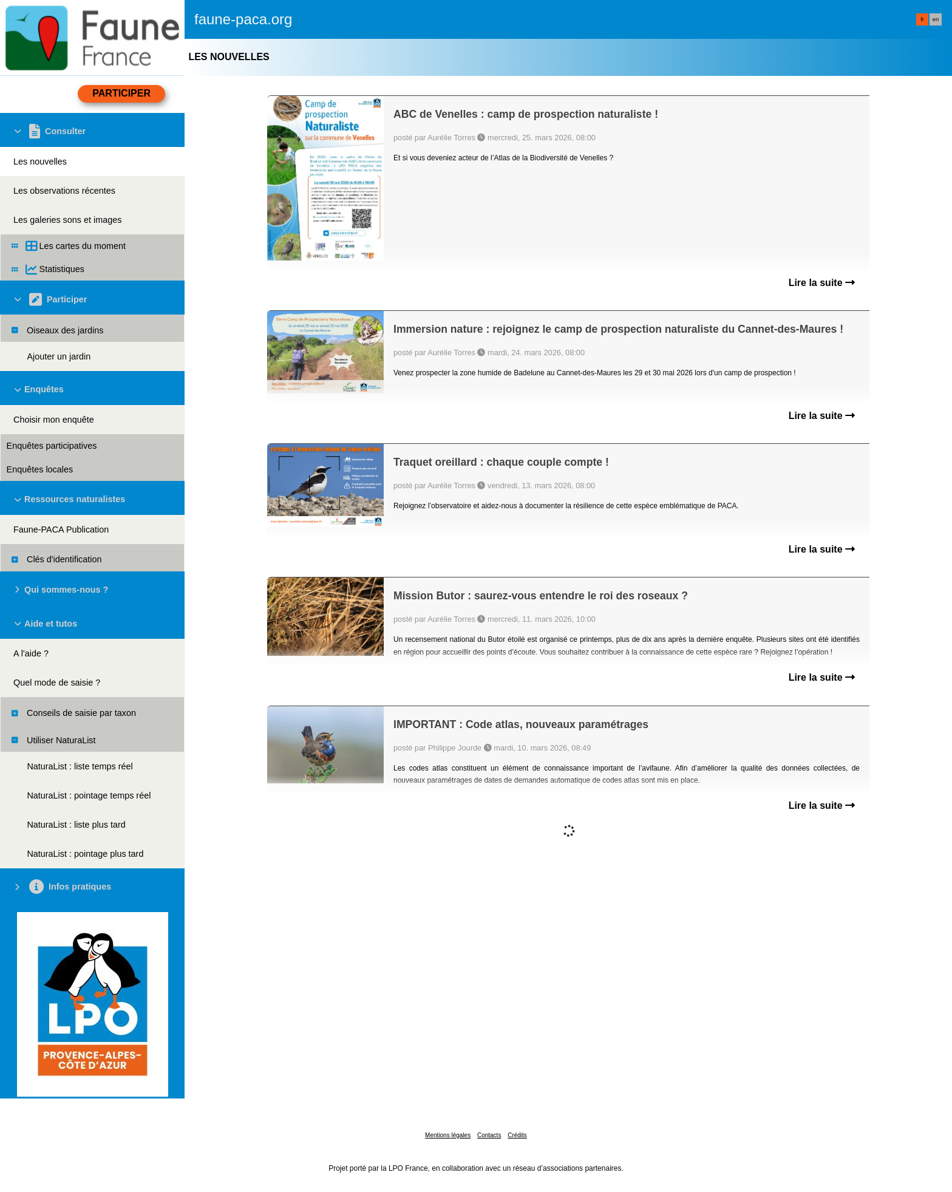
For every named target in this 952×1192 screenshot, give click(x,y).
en (936, 19)
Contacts (489, 1135)
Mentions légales (448, 1135)
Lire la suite (822, 282)
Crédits (517, 1135)
